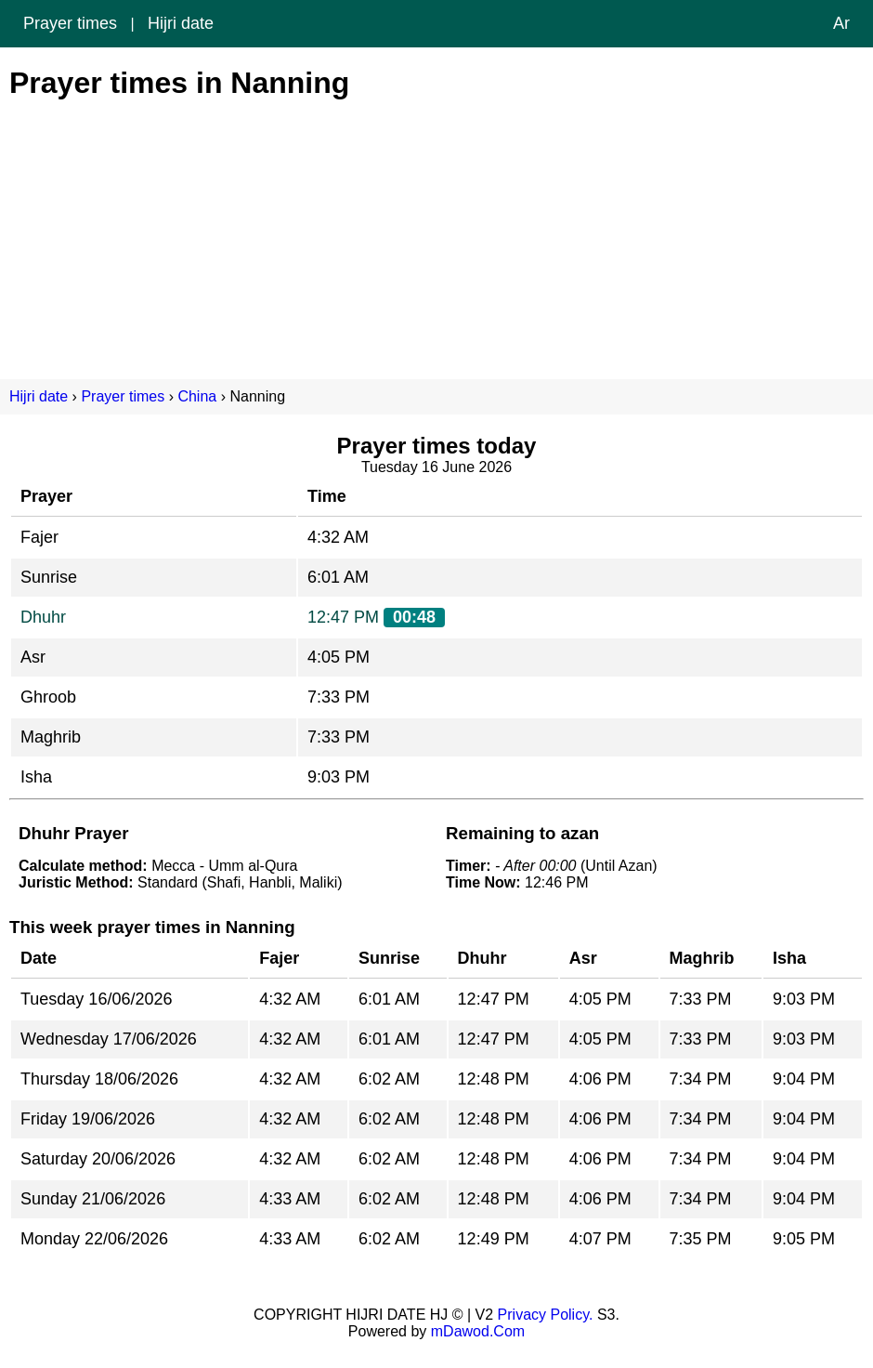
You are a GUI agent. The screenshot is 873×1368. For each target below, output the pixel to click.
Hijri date (181, 23)
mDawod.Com (478, 1331)
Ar (841, 23)
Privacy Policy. (545, 1314)
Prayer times (70, 23)
